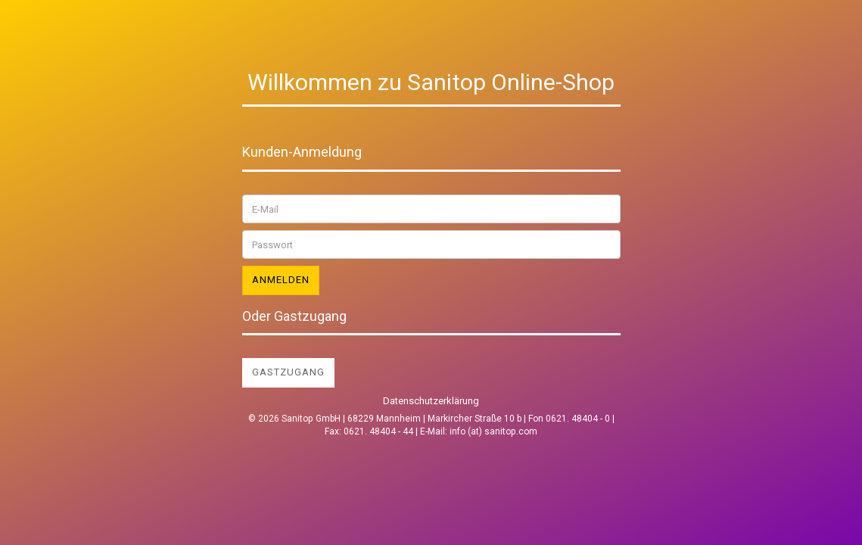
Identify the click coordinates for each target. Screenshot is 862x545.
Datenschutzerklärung (431, 400)
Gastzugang (288, 372)
